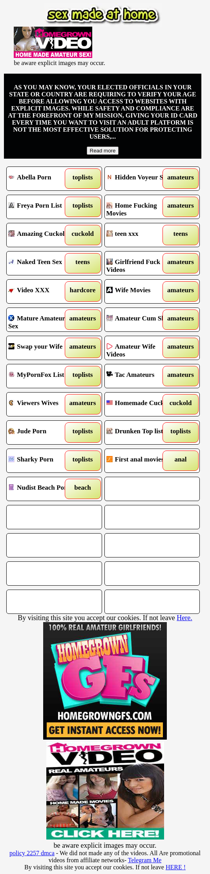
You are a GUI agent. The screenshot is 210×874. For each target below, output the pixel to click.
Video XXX (42, 291)
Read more (103, 151)
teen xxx (140, 235)
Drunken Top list (140, 432)
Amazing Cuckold (42, 235)
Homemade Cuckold (140, 404)
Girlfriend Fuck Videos (140, 263)
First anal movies (140, 461)
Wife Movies (140, 291)
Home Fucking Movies (140, 207)
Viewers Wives (42, 404)
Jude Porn (42, 432)
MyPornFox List (42, 376)
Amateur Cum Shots (140, 319)
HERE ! (176, 867)
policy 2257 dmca (32, 853)
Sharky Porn (42, 461)
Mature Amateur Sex (42, 319)
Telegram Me (145, 860)
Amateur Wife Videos (140, 348)
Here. (184, 618)
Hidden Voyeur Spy (140, 178)
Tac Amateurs (140, 376)
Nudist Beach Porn (42, 489)
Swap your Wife (42, 348)
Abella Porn (42, 178)
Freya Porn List (42, 207)
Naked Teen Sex (42, 263)
